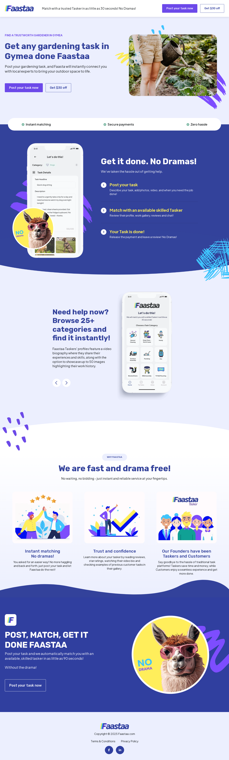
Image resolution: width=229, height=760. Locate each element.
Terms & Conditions (103, 741)
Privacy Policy (129, 741)
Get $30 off (212, 8)
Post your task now (179, 8)
